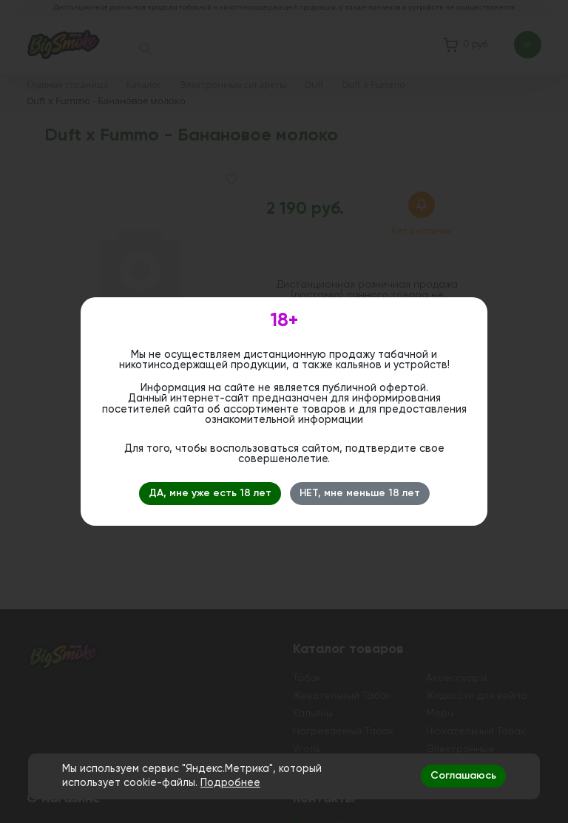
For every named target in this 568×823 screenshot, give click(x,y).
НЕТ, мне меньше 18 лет (360, 493)
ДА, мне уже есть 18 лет (210, 493)
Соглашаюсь (463, 775)
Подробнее (230, 783)
